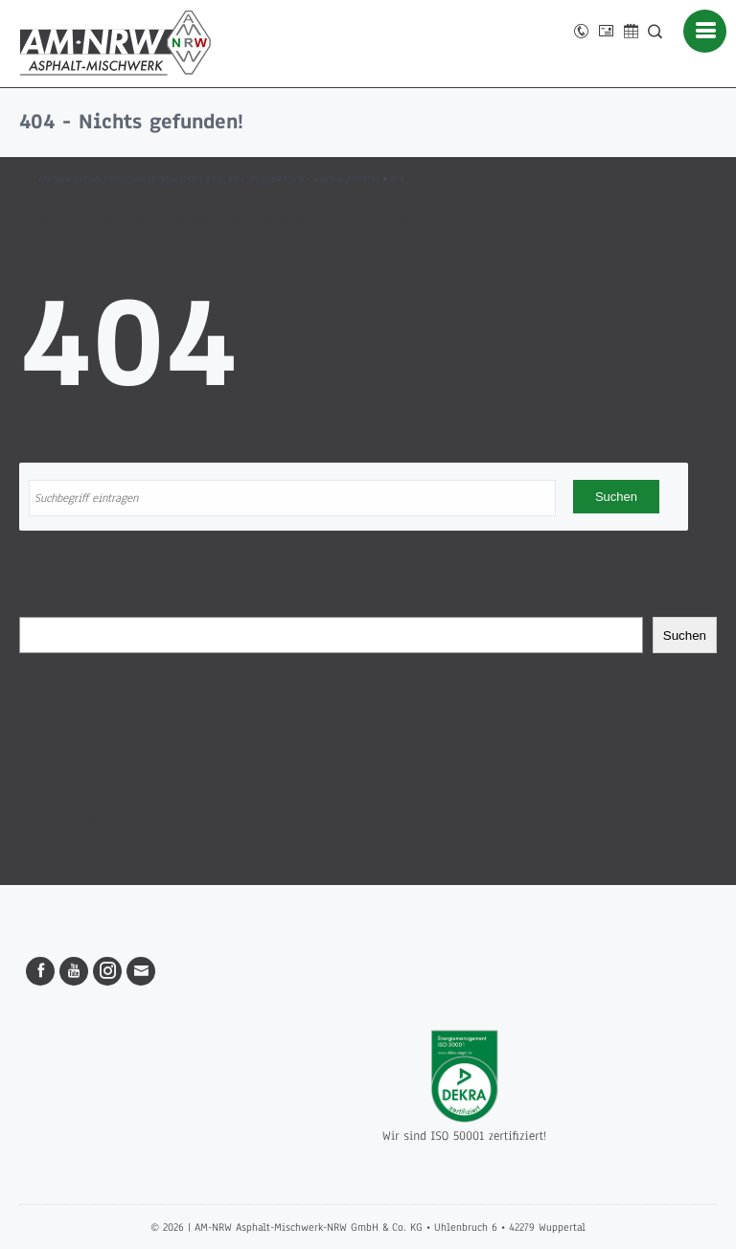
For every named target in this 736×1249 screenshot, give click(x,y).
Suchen (40, 607)
